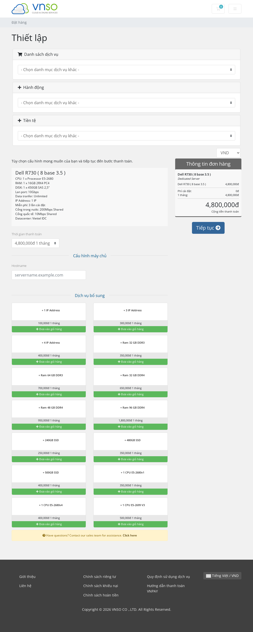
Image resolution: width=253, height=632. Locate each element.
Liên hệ (25, 585)
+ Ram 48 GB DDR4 (47, 408)
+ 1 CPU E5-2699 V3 (129, 505)
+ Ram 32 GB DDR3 (129, 343)
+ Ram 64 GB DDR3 (47, 375)
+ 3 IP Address (129, 310)
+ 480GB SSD (129, 440)
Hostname (19, 265)
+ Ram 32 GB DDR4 (129, 375)
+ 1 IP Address (48, 310)
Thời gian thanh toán (27, 234)
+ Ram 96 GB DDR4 (129, 408)
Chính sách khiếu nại (100, 585)
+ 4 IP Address (48, 343)
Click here (130, 535)
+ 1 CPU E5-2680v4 (48, 505)
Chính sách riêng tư (99, 576)
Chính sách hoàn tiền (101, 595)
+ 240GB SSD (48, 440)
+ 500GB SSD (48, 472)
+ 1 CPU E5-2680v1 (129, 472)
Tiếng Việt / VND (222, 575)
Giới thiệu (27, 576)
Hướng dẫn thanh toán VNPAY (166, 588)
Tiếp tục (208, 227)
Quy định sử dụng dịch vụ (168, 576)
